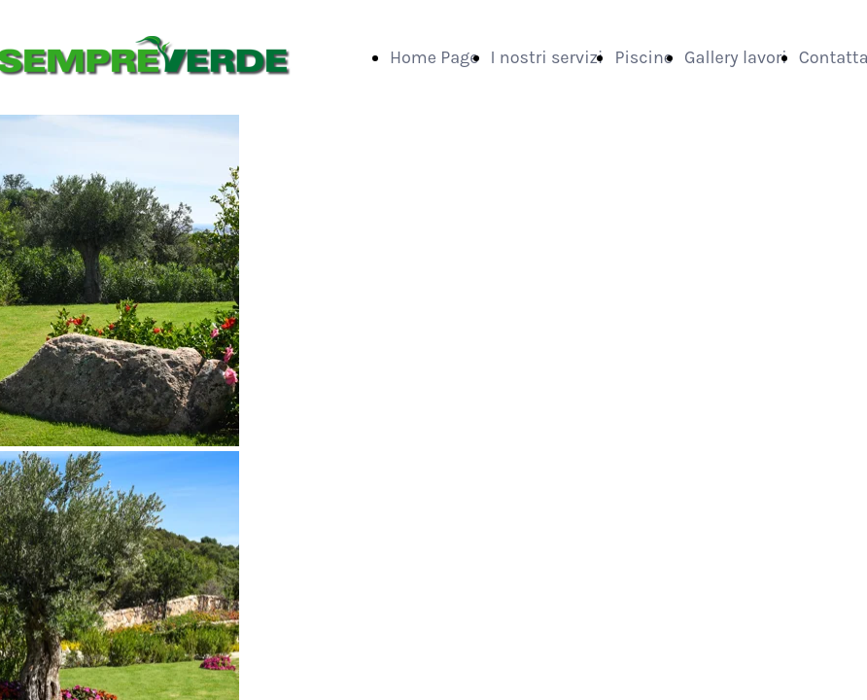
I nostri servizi (547, 57)
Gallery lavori (735, 57)
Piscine (643, 57)
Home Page (434, 57)
